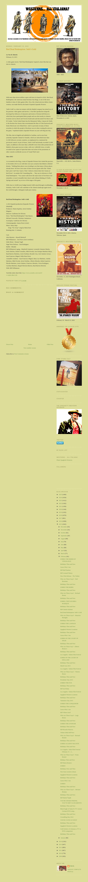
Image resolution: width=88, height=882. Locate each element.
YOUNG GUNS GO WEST (68, 820)
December (64, 527)
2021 (60, 506)
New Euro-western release (68, 772)
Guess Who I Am (65, 567)
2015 (60, 524)
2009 (60, 856)
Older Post (50, 344)
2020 (60, 509)
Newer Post (9, 344)
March (63, 553)
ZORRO (62, 766)
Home (30, 344)
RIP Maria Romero (66, 763)
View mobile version (29, 348)
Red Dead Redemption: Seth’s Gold (71, 612)
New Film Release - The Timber (70, 576)
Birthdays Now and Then (67, 769)
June (62, 544)
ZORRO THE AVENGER (68, 723)
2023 (60, 500)
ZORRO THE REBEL (67, 587)
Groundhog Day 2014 (66, 817)
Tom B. (72, 866)
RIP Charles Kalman (66, 609)
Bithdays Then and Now (67, 760)
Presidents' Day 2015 (66, 680)
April (62, 550)
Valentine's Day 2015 (66, 700)
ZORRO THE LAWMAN (68, 623)
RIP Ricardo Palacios (66, 729)
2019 (60, 512)
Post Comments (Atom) (21, 354)
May (62, 547)
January (63, 838)
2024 (60, 497)
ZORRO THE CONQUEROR (69, 703)
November (64, 530)
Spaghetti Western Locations (68, 629)
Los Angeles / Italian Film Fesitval (70, 692)
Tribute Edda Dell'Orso (67, 732)
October (63, 533)
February (63, 556)
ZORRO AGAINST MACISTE (69, 743)
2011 (60, 850)
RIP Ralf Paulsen (65, 570)
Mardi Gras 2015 (65, 666)
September (64, 536)
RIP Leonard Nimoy (66, 573)
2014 (60, 841)
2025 (60, 494)
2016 (60, 521)
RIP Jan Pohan (64, 689)
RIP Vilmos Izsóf (65, 712)
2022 (60, 503)
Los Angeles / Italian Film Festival (70, 654)
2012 (60, 847)
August (63, 538)
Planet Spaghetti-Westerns (64, 460)
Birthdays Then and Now (67, 564)
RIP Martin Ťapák (65, 798)
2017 (60, 518)
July (62, 541)
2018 (60, 515)
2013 (60, 844)
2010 (60, 853)
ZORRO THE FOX (66, 683)
